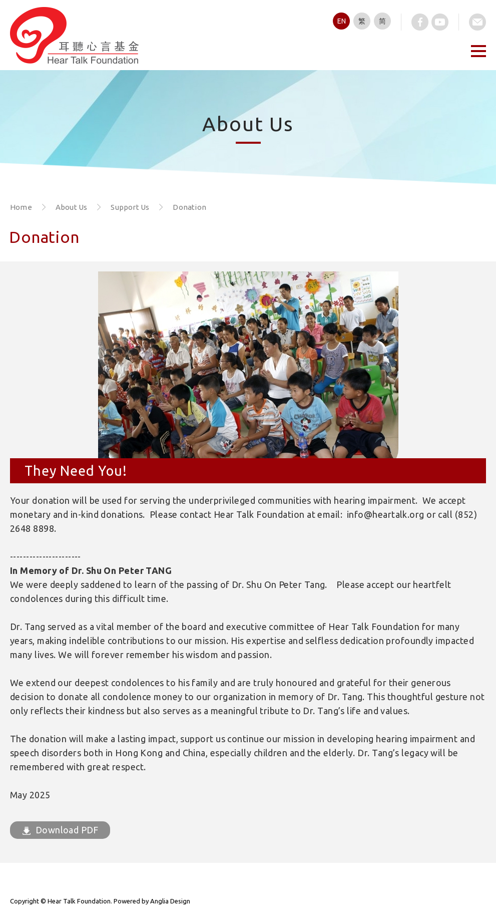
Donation (189, 207)
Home (21, 207)
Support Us (130, 207)
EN (341, 21)
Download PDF (61, 830)
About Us (72, 207)
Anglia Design (170, 900)
